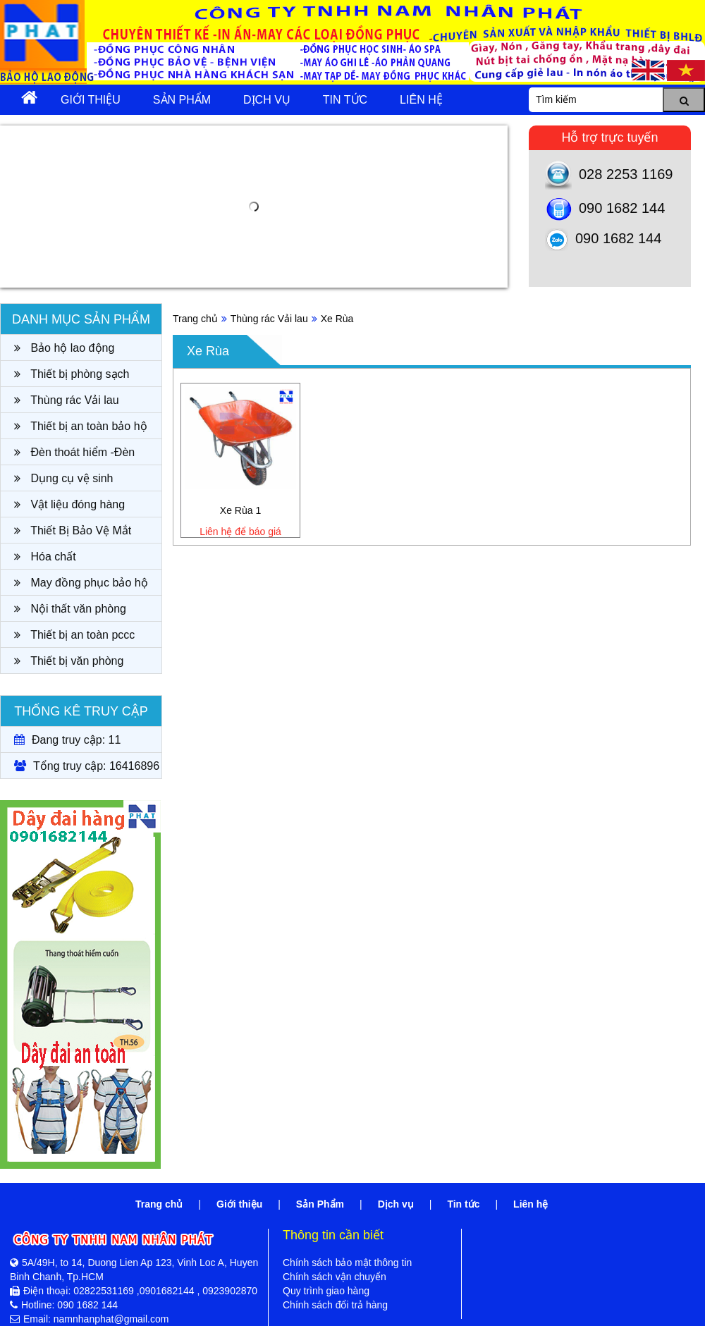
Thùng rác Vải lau (66, 400)
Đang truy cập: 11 (67, 740)
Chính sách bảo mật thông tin (347, 1262)
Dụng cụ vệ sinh (63, 478)
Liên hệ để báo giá (240, 531)
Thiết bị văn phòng (68, 661)
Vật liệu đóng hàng (69, 504)
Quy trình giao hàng (326, 1290)
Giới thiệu (91, 100)
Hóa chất (45, 557)
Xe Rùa (337, 318)
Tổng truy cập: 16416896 (86, 766)
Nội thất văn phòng (70, 609)
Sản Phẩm (182, 100)
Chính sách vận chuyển (334, 1276)
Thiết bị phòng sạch (71, 374)
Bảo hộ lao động (64, 348)
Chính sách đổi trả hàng (335, 1304)
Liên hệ (421, 100)
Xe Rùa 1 (240, 510)
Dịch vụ (266, 100)
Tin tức (345, 100)
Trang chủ (195, 318)
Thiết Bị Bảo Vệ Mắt (72, 530)
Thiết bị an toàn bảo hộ (80, 426)
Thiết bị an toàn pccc (74, 635)
